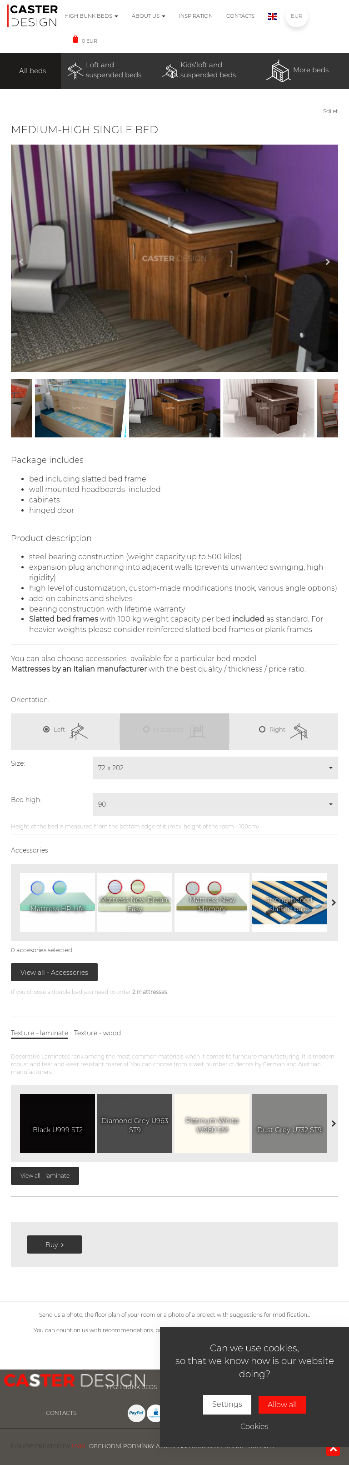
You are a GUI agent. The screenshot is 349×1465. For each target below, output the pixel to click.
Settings (227, 1404)
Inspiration (196, 16)
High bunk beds (91, 16)
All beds (32, 70)
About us (148, 16)
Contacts (240, 16)
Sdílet (330, 111)
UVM (78, 1446)
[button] (215, 768)
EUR (296, 16)
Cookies (254, 1426)
